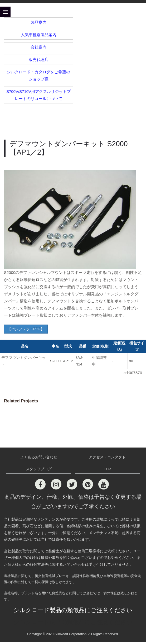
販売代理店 (38, 59)
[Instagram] (56, 484)
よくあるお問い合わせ (38, 457)
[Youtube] (103, 484)
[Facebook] (40, 484)
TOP (107, 469)
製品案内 (38, 22)
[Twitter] (72, 484)
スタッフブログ (39, 469)
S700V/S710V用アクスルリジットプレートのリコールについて (38, 95)
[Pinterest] (88, 484)
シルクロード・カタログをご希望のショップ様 (38, 75)
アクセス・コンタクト (107, 457)
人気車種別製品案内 (38, 34)
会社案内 (38, 47)
